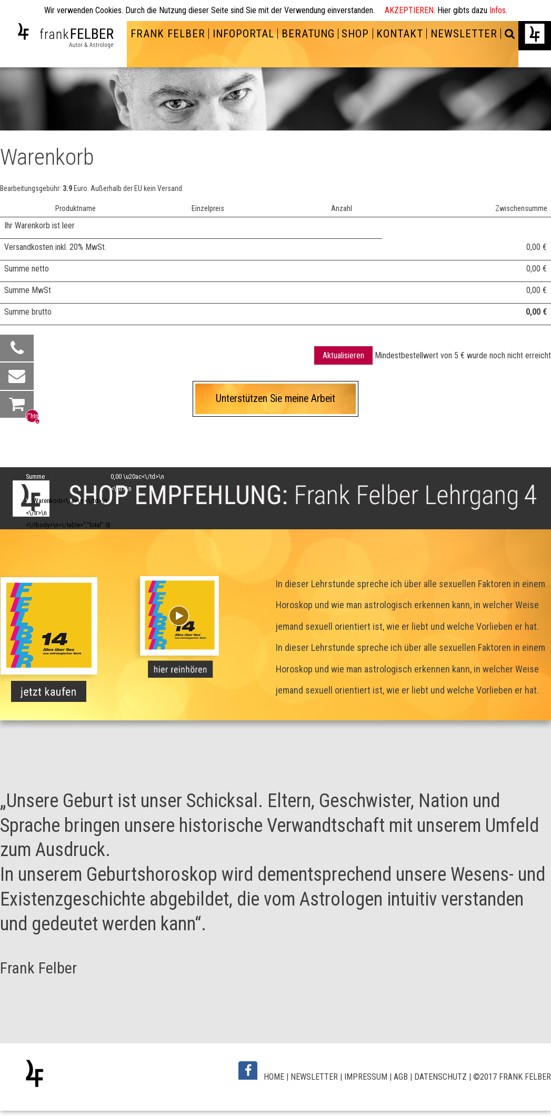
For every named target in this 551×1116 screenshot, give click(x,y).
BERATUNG (308, 33)
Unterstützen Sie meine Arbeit (275, 399)
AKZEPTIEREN (409, 10)
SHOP (355, 33)
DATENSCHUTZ (440, 1077)
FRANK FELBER (168, 33)
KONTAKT (399, 33)
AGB (401, 1077)
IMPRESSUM (365, 1077)
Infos (497, 10)
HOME (274, 1077)
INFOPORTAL (243, 33)
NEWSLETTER (463, 33)
